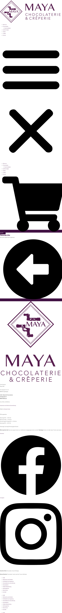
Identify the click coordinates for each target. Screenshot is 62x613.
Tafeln (4, 31)
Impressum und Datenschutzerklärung (8, 405)
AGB (4, 577)
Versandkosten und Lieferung (9, 582)
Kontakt (4, 591)
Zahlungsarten (6, 588)
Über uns (5, 24)
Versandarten (6, 584)
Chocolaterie (5, 26)
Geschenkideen (7, 28)
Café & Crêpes (6, 29)
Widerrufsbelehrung (7, 586)
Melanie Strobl (7, 408)
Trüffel (4, 33)
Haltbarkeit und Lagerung (8, 581)
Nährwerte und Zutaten (8, 579)
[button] (31, 100)
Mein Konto (5, 589)
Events (4, 35)
